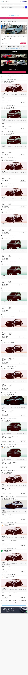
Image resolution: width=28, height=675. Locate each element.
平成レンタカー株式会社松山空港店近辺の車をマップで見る (14, 48)
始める (14, 71)
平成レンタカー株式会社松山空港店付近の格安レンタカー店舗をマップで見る (14, 605)
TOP (1, 4)
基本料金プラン (4, 458)
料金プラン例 (4, 93)
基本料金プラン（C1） (6, 562)
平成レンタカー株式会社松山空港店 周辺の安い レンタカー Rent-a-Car (12, 4)
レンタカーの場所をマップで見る (14, 15)
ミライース (3, 35)
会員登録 (23, 1)
